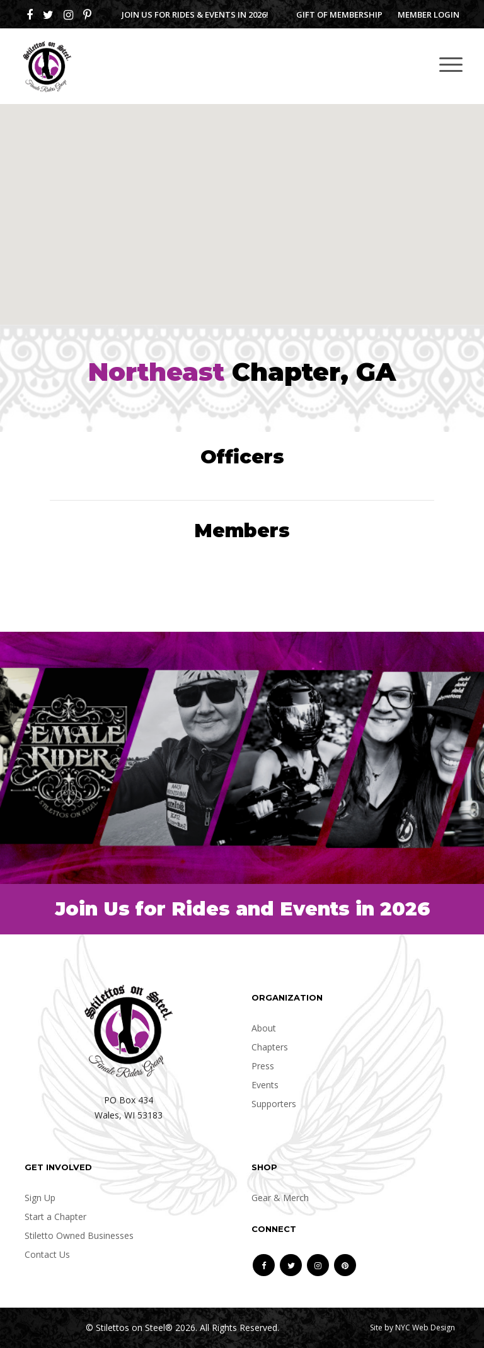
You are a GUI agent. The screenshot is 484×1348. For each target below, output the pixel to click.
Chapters (269, 1047)
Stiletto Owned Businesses (79, 1235)
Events (265, 1085)
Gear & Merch (280, 1198)
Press (262, 1066)
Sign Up (40, 1198)
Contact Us (47, 1254)
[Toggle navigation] (451, 64)
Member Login (428, 14)
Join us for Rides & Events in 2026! (195, 14)
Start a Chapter (55, 1217)
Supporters (273, 1104)
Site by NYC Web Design (412, 1327)
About (263, 1028)
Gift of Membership (339, 14)
